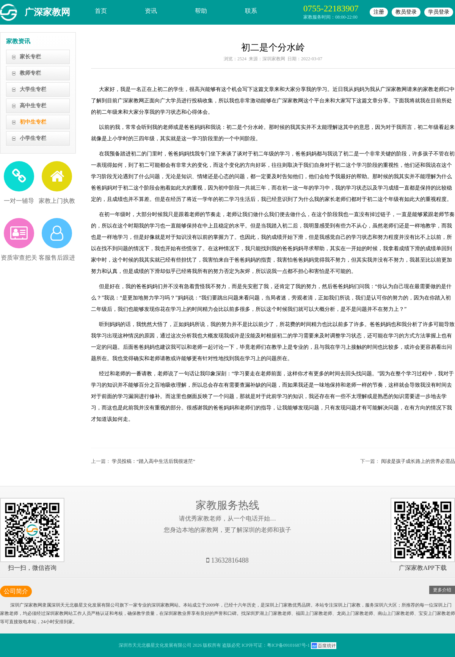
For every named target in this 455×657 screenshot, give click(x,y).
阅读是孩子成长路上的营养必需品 (418, 461)
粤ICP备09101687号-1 (288, 645)
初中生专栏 (33, 122)
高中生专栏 (33, 105)
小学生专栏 (33, 138)
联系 (251, 11)
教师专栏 (30, 73)
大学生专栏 (33, 89)
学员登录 (438, 12)
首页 (101, 11)
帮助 (201, 11)
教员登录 (406, 12)
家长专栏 (30, 57)
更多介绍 (442, 590)
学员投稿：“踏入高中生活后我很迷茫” (153, 461)
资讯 (151, 11)
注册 (378, 12)
